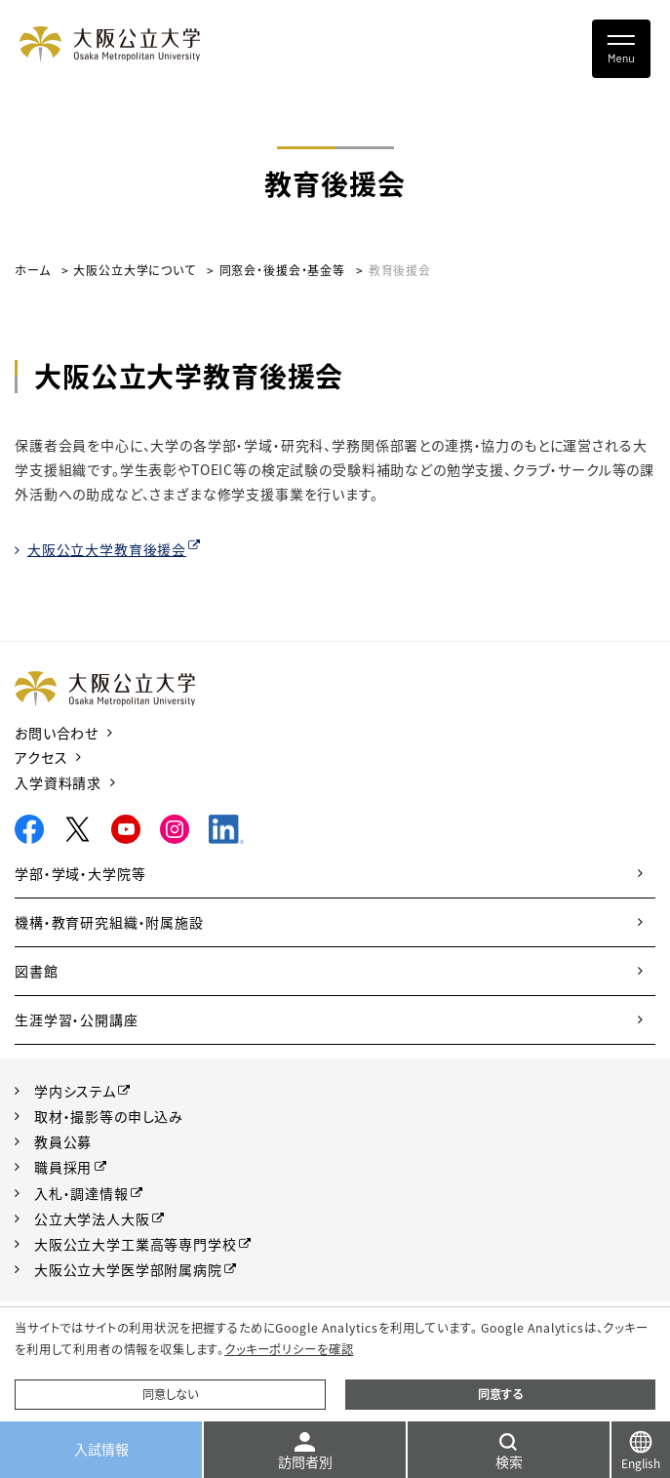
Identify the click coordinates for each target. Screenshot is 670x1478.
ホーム (33, 269)
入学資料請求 (58, 782)
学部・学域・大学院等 (80, 873)
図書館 (37, 970)
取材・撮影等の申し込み (108, 1116)
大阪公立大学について (134, 269)
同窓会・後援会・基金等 (282, 269)
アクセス (41, 757)
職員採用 (63, 1167)
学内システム (75, 1090)
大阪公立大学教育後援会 (106, 549)
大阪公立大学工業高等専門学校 (135, 1244)
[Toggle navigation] (621, 49)
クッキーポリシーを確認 (288, 1349)
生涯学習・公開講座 (76, 1019)
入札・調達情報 (81, 1193)
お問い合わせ (57, 732)
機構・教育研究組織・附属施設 (109, 922)
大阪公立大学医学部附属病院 (128, 1269)
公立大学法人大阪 (92, 1218)
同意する (500, 1394)
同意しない (170, 1394)
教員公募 (63, 1141)
